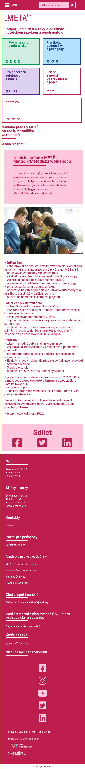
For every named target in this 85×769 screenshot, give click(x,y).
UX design (33, 739)
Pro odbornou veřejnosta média (16, 75)
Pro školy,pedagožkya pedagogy (55, 46)
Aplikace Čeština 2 (16, 576)
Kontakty (12, 102)
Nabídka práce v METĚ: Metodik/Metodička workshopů (21, 131)
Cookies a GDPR (41, 732)
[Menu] (11, 5)
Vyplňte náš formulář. (17, 643)
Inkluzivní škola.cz (15, 545)
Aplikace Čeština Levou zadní (21, 570)
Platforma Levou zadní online (21, 564)
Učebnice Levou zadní (17, 583)
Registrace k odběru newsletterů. (23, 626)
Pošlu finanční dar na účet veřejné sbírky (27, 602)
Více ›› (9, 525)
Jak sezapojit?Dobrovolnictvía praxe (57, 77)
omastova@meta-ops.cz (47, 380)
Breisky (23, 739)
